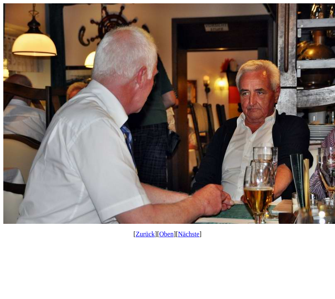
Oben (166, 234)
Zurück (145, 234)
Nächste (188, 234)
